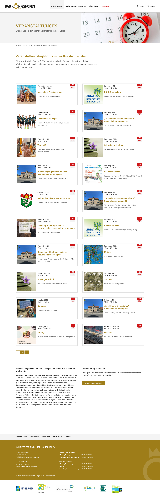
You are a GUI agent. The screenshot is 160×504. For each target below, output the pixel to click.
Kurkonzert (42, 306)
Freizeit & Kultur (56, 6)
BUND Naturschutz (112, 92)
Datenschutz (50, 476)
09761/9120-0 (23, 462)
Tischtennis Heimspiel (47, 118)
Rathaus (105, 6)
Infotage (41, 332)
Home (18, 45)
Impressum (40, 476)
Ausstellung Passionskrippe (50, 92)
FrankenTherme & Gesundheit (76, 6)
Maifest (107, 252)
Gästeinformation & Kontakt (25, 476)
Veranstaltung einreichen (94, 383)
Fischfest (108, 332)
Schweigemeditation (113, 145)
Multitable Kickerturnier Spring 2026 (53, 198)
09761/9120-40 (24, 464)
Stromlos (108, 279)
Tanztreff (41, 145)
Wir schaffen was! (112, 172)
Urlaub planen (93, 6)
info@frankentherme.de (29, 466)
